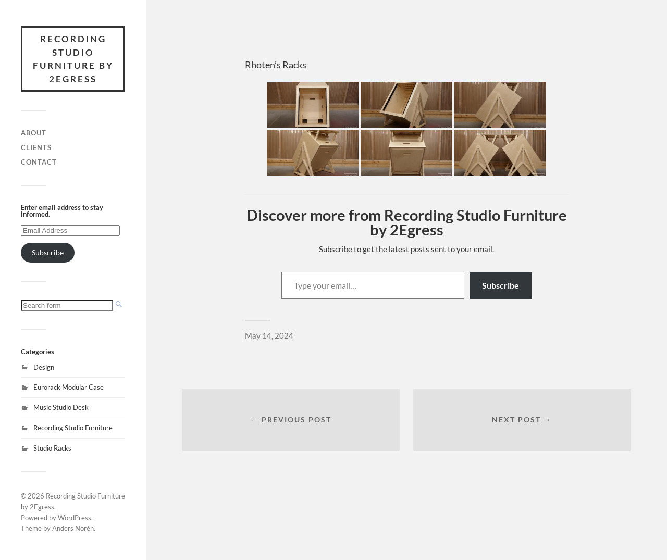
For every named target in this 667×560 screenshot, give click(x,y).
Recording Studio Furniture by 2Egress (73, 58)
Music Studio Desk (61, 407)
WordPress (74, 518)
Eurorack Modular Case (68, 387)
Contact (39, 162)
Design (43, 367)
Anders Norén (73, 528)
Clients (36, 147)
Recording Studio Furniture (73, 428)
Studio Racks (52, 448)
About (33, 133)
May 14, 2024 (269, 335)
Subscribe (48, 252)
